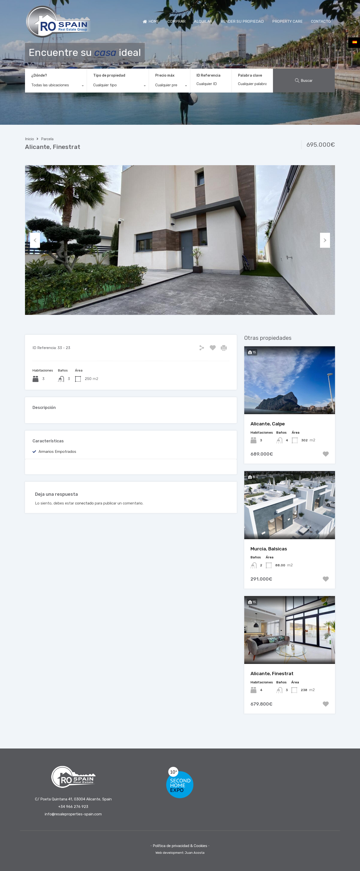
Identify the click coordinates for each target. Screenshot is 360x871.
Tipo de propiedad (109, 75)
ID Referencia (208, 76)
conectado (84, 503)
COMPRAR (177, 21)
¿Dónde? (39, 75)
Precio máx (164, 75)
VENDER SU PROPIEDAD (242, 21)
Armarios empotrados (57, 451)
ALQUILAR (203, 21)
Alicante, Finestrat (272, 673)
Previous (35, 240)
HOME (151, 21)
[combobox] (56, 86)
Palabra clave (250, 76)
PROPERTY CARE (287, 21)
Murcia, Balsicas (268, 549)
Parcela (47, 139)
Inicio (29, 139)
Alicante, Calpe (267, 424)
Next (325, 240)
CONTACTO (321, 21)
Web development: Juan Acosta (180, 853)
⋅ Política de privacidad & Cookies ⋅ (180, 846)
